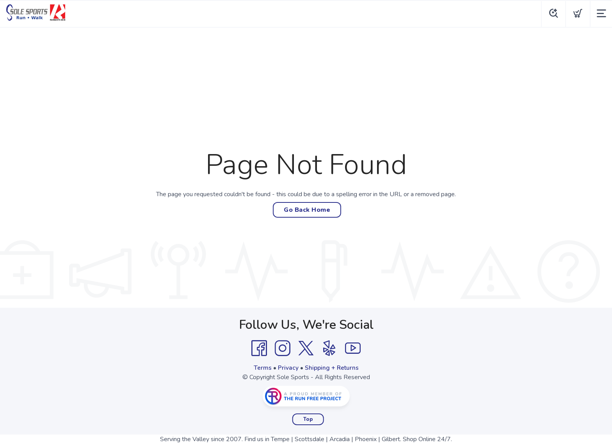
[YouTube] (353, 348)
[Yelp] (329, 348)
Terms (262, 368)
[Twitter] (306, 348)
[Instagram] (282, 348)
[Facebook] (259, 348)
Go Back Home (307, 210)
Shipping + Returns (331, 368)
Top (308, 419)
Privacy (288, 368)
